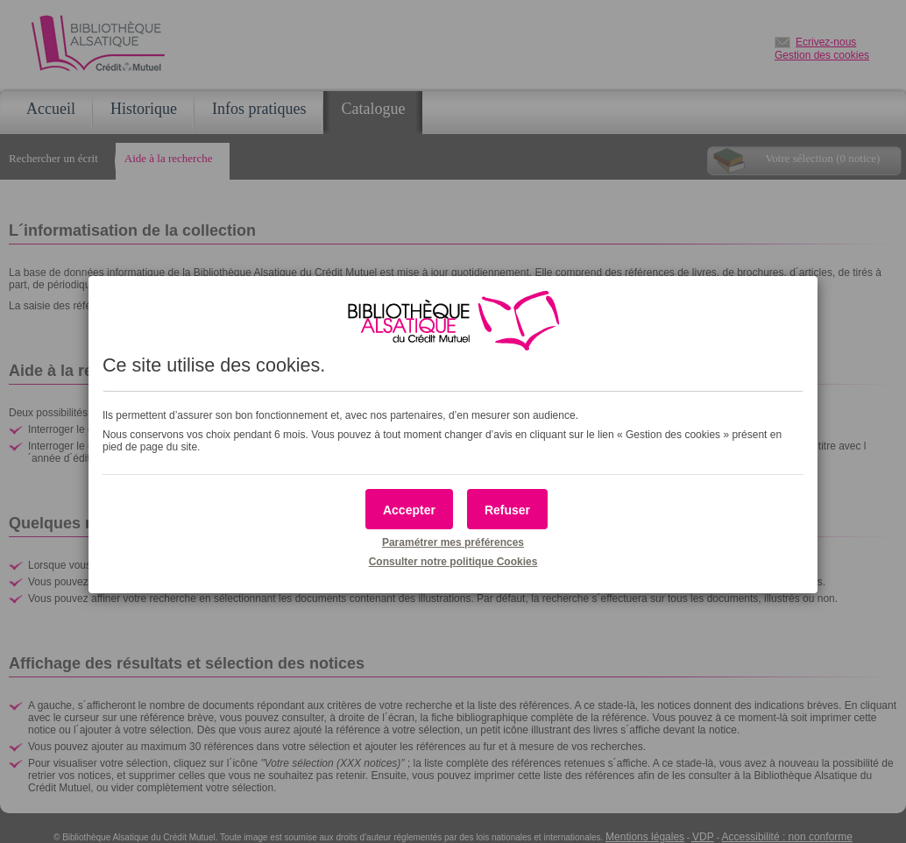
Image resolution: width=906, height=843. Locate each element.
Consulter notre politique (453, 562)
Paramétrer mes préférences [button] (453, 542)
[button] (409, 509)
